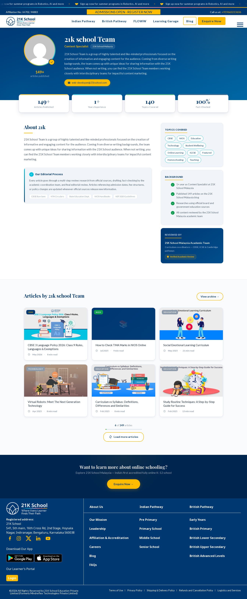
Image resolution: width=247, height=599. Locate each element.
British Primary (201, 529)
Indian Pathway (83, 21)
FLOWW (140, 21)
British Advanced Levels (207, 556)
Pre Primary (148, 520)
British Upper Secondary (207, 547)
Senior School (149, 547)
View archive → (210, 296)
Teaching (194, 159)
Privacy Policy (134, 590)
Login (12, 578)
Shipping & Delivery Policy (161, 590)
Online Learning (175, 152)
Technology (173, 145)
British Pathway (114, 21)
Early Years (198, 520)
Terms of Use (116, 590)
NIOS (181, 138)
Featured (207, 152)
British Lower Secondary (207, 538)
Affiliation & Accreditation (109, 538)
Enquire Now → (124, 484)
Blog (189, 21)
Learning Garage (166, 21)
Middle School (149, 538)
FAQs (93, 565)
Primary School (150, 529)
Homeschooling (175, 159)
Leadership (97, 529)
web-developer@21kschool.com (87, 82)
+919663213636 (231, 12)
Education (196, 138)
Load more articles (123, 437)
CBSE (170, 138)
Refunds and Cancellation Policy (196, 590)
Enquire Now (211, 21)
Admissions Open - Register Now (123, 12)
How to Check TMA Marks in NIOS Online (120, 345)
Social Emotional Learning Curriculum (186, 345)
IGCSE (193, 152)
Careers (95, 547)
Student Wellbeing (194, 145)
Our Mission (98, 520)
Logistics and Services (229, 590)
